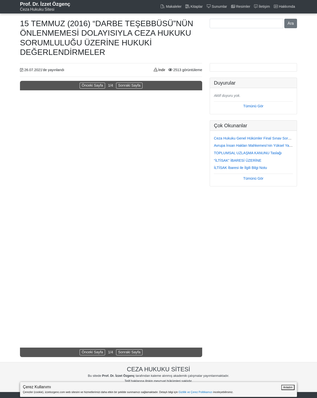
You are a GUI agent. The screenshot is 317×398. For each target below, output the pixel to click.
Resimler (240, 6)
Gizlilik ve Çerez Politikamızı (195, 392)
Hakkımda (284, 6)
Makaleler (170, 6)
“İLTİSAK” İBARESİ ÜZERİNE (237, 160)
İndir (159, 70)
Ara (291, 23)
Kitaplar (194, 6)
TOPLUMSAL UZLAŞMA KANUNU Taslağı (248, 153)
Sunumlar (217, 6)
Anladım (288, 387)
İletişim (262, 6)
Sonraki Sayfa (129, 85)
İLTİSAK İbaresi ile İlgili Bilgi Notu (240, 168)
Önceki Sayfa (92, 85)
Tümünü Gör (253, 106)
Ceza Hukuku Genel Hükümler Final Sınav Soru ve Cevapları (262, 138)
